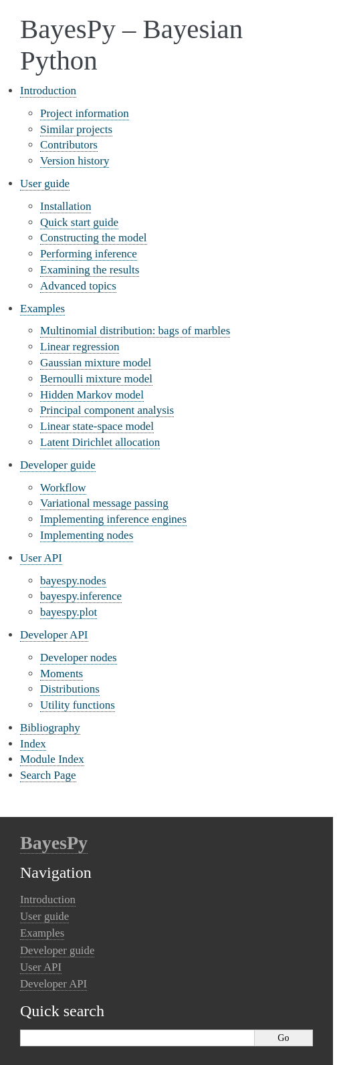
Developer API (54, 634)
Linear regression (79, 346)
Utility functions (77, 705)
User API (41, 558)
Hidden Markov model (92, 394)
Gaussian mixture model (95, 362)
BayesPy (54, 842)
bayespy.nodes (73, 580)
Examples (42, 308)
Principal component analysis (107, 410)
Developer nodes (78, 657)
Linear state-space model (97, 426)
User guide (45, 183)
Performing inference (88, 253)
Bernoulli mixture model (96, 378)
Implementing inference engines (113, 519)
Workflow (63, 487)
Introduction (48, 90)
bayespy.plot (68, 612)
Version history (74, 160)
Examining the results (89, 269)
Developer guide (58, 465)
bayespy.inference (81, 596)
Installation (65, 206)
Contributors (69, 144)
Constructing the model (93, 237)
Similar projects (76, 129)
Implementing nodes (86, 535)
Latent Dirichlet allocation (100, 442)
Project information (84, 113)
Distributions (70, 689)
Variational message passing (104, 503)
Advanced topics (78, 285)
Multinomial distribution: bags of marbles (135, 330)
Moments (61, 673)
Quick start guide (79, 222)
